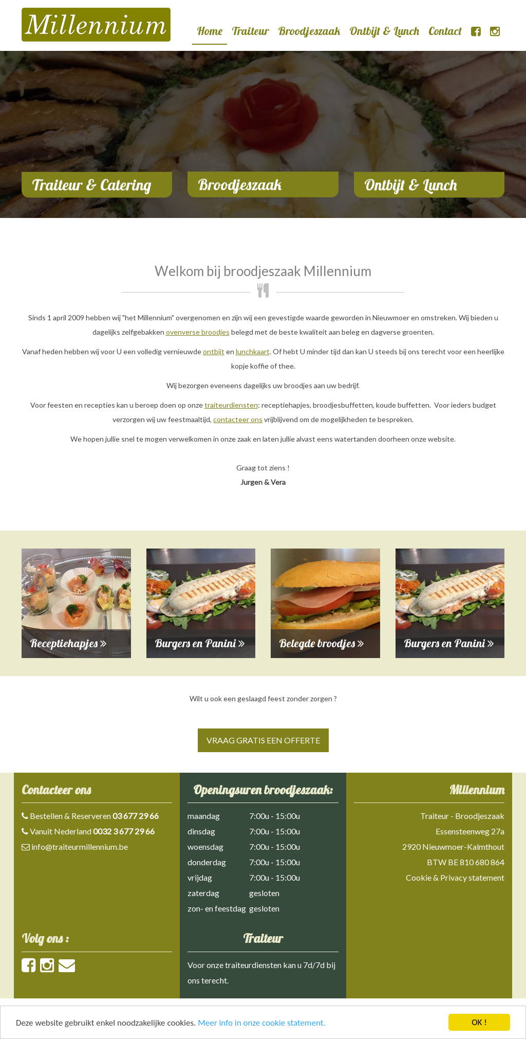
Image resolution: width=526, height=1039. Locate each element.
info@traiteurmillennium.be (79, 846)
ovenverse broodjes (198, 331)
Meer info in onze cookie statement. (261, 1022)
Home (209, 31)
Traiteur (250, 31)
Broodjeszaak (309, 31)
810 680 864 (482, 862)
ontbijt (213, 351)
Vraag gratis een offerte (263, 740)
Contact (445, 31)
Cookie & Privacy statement (455, 877)
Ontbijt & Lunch (384, 31)
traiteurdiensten (231, 404)
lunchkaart (253, 351)
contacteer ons (237, 419)
